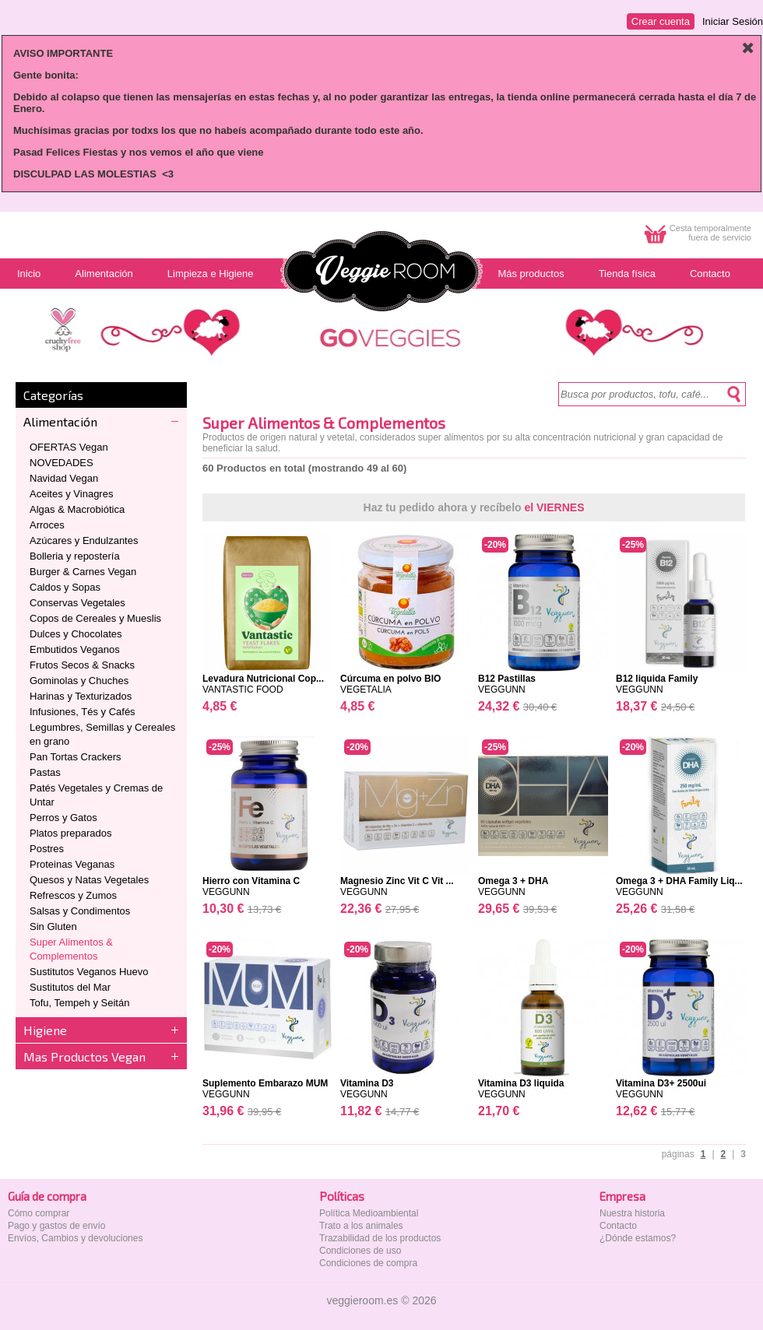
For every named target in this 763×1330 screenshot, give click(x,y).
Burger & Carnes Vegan (83, 571)
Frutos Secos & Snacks (82, 665)
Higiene (45, 1030)
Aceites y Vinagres (71, 494)
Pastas (45, 772)
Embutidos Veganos (75, 649)
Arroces (47, 525)
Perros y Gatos (63, 817)
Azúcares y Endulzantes (84, 540)
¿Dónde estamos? (638, 1238)
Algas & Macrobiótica (77, 509)
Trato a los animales (361, 1225)
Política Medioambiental (368, 1213)
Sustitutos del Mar (70, 987)
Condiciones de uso (360, 1250)
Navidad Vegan (64, 478)
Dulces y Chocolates (76, 634)
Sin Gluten (53, 926)
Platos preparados (71, 833)
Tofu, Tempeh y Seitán (79, 1003)
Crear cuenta (660, 21)
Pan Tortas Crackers (75, 757)
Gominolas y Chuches (79, 680)
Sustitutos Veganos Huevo (89, 971)
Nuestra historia (632, 1213)
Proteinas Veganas (72, 864)
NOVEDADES (61, 462)
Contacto (618, 1225)
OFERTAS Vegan (69, 447)
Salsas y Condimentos (80, 911)
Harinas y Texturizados (81, 696)
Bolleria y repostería (75, 556)
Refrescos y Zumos (73, 895)
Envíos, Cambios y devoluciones (75, 1238)
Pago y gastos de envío (56, 1225)
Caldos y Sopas (65, 587)
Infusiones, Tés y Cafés (82, 712)
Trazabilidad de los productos (380, 1238)
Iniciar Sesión (732, 21)
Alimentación (60, 421)
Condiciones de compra (368, 1263)
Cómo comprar (38, 1213)
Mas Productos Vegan (84, 1056)
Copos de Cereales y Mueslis (95, 618)
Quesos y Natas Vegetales (89, 880)
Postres (47, 848)
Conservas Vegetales (77, 603)
